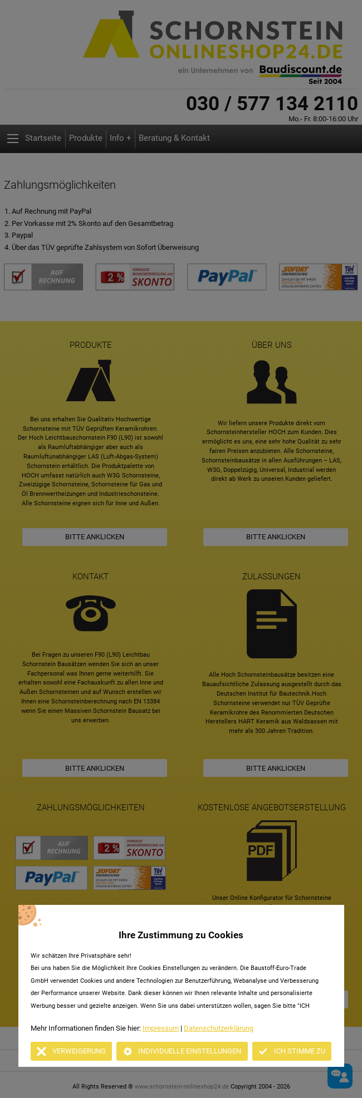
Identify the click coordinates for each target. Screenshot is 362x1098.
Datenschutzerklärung (218, 1028)
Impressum (161, 1028)
